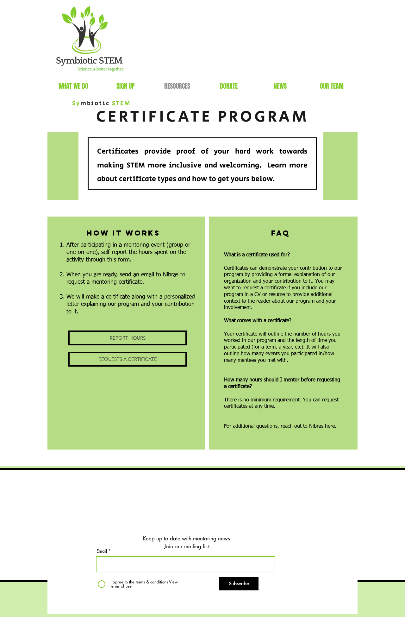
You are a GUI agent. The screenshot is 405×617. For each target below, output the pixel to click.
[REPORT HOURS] (127, 338)
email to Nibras (159, 275)
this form (118, 260)
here (330, 426)
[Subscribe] (239, 583)
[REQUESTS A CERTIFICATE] (127, 359)
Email (102, 551)
